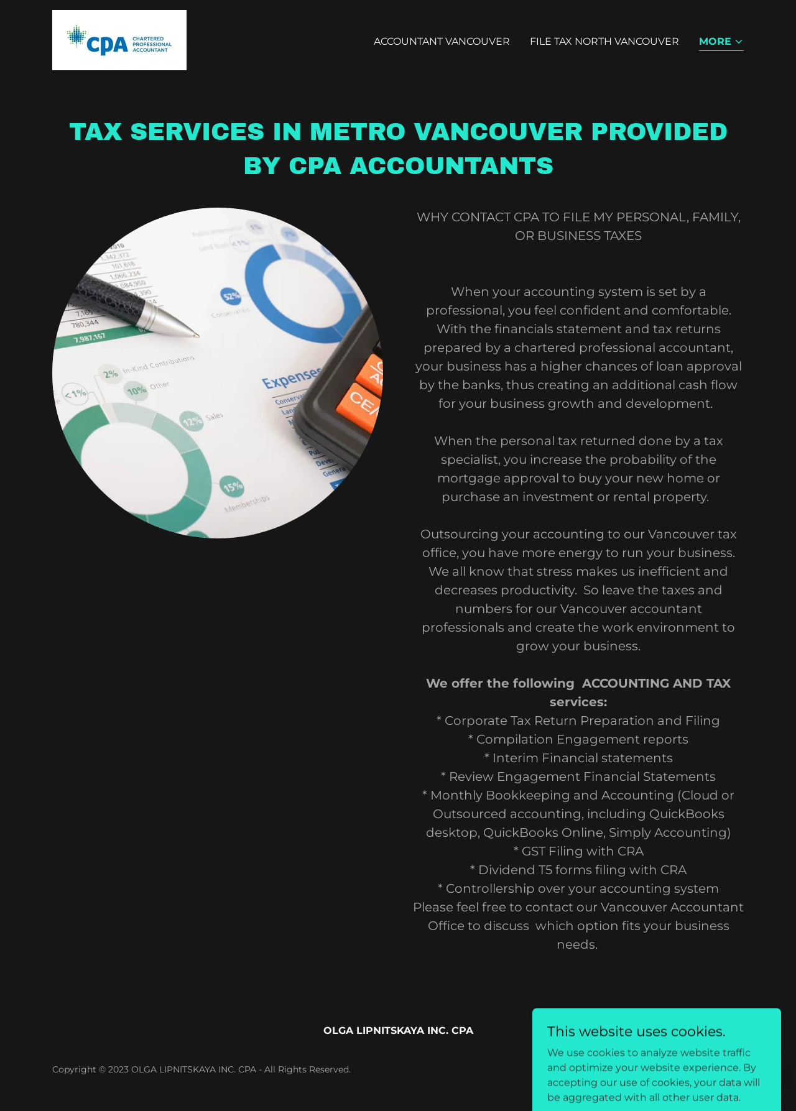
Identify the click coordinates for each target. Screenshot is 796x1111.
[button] (721, 42)
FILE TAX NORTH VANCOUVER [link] (604, 41)
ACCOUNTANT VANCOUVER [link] (442, 41)
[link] (119, 39)
